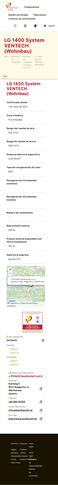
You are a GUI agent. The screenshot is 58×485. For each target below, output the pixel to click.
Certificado (12, 357)
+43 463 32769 (17, 402)
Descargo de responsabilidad (31, 462)
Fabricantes (40, 15)
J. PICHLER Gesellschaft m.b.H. (26, 376)
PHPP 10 (13, 352)
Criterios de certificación (22, 18)
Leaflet (12, 303)
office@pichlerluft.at (20, 410)
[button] (10, 270)
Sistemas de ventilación (15, 59)
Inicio (6, 57)
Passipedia (13, 456)
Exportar (10, 345)
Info (5, 76)
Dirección (13, 380)
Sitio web (13, 415)
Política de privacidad (31, 472)
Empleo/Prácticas (22, 459)
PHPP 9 (12, 349)
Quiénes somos (22, 451)
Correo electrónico (17, 407)
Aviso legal (31, 454)
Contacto (22, 456)
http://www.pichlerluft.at (23, 419)
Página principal (13, 451)
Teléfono (13, 398)
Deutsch (13, 364)
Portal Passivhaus (13, 461)
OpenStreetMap (28, 303)
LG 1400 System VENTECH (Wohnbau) (39, 61)
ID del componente (15, 337)
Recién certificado (18, 15)
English (12, 360)
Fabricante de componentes (21, 373)
